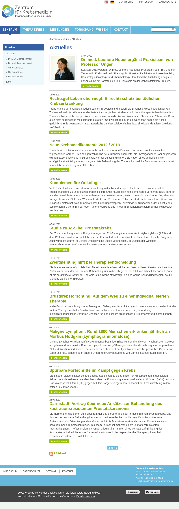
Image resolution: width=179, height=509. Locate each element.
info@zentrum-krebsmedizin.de (158, 481)
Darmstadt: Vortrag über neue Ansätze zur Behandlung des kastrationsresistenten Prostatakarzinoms (105, 406)
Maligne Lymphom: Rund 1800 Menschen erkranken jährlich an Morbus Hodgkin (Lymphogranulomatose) (109, 333)
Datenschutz (167, 1)
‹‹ (105, 447)
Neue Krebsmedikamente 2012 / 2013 (84, 145)
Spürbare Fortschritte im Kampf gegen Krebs (92, 370)
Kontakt (121, 29)
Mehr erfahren (152, 492)
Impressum (146, 1)
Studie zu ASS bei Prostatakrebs (80, 228)
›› (120, 447)
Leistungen (59, 29)
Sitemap (51, 471)
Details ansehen (85, 496)
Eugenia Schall (15, 76)
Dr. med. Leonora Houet (20, 63)
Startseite (125, 1)
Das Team (10, 53)
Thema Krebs (33, 29)
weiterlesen (91, 86)
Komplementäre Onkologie (75, 182)
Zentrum (10, 29)
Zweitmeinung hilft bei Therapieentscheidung (92, 262)
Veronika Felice (15, 67)
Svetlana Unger (15, 72)
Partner (8, 81)
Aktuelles (10, 47)
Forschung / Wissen (91, 29)
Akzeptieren (133, 492)
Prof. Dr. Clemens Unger (20, 59)
